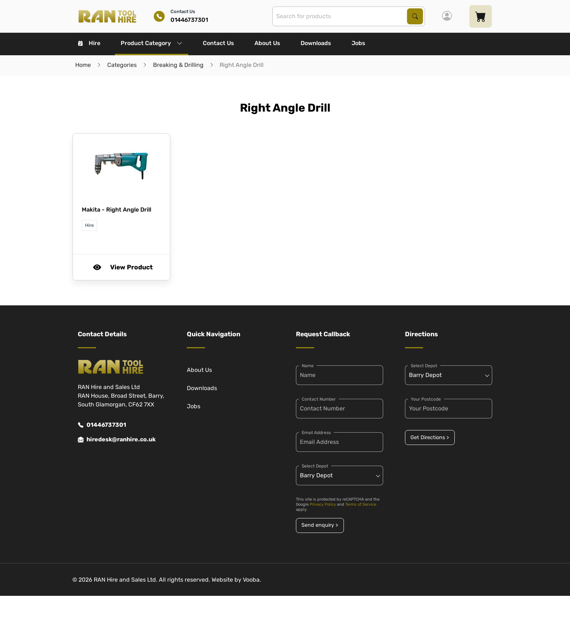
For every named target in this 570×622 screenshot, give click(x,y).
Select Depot (315, 466)
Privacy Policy (323, 504)
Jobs (358, 43)
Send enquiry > (319, 525)
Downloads (316, 43)
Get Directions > (429, 437)
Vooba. (252, 579)
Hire (89, 43)
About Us (267, 43)
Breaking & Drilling (178, 64)
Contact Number (319, 399)
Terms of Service (360, 504)
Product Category (151, 43)
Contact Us (218, 43)
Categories (122, 64)
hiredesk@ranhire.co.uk (117, 439)
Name (308, 365)
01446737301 (102, 425)
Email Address (316, 432)
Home (83, 64)
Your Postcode (426, 399)
